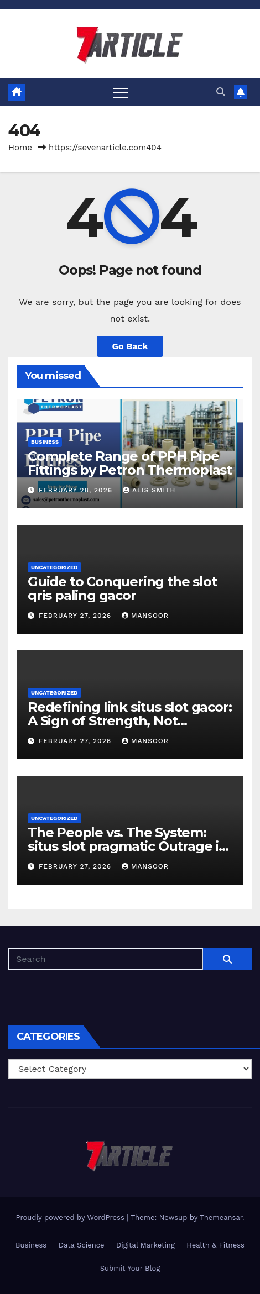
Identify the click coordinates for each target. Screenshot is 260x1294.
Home (20, 147)
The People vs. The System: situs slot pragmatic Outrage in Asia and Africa (127, 846)
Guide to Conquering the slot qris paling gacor (122, 588)
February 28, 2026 (77, 490)
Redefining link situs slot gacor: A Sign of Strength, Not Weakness (129, 721)
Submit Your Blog (130, 1268)
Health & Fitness (215, 1245)
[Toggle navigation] (121, 92)
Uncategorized (54, 567)
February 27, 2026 (76, 615)
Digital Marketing (145, 1245)
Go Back (130, 346)
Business (45, 442)
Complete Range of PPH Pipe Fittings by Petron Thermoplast (130, 463)
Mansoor (145, 615)
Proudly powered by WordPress (71, 1217)
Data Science (82, 1245)
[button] (220, 92)
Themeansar (221, 1217)
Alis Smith (149, 490)
